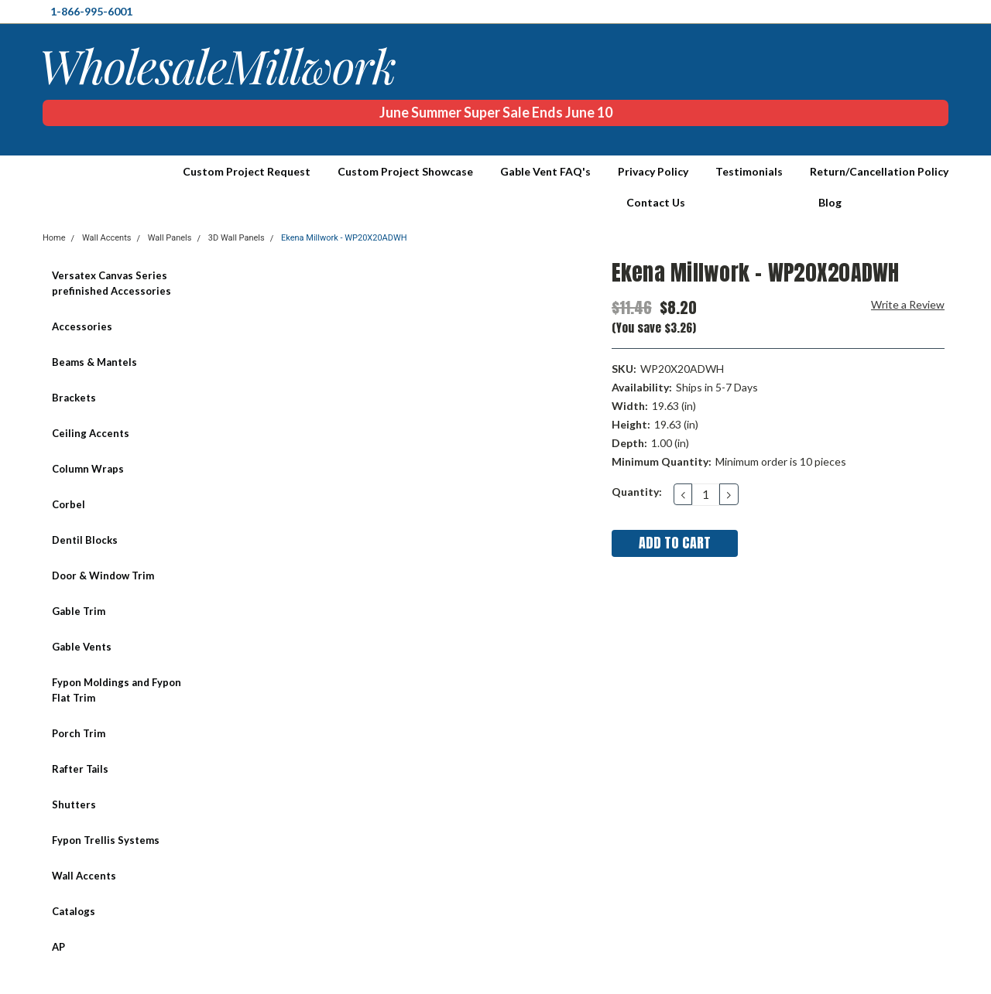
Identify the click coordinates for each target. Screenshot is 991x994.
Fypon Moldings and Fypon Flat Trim (116, 690)
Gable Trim (78, 611)
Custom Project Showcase (405, 171)
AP (58, 947)
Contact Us (655, 202)
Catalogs (73, 911)
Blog (830, 202)
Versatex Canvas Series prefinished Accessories (111, 283)
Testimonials (749, 171)
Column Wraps (88, 469)
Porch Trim (78, 733)
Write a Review (908, 304)
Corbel (68, 504)
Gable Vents (81, 646)
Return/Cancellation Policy (879, 171)
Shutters (74, 804)
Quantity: (637, 491)
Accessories (82, 326)
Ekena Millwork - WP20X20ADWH (344, 238)
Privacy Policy (653, 171)
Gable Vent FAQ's (545, 171)
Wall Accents (84, 875)
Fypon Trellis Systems (105, 840)
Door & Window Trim (103, 575)
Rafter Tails (80, 769)
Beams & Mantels (94, 362)
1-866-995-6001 (91, 11)
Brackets (74, 397)
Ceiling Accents (90, 433)
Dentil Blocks (85, 540)
